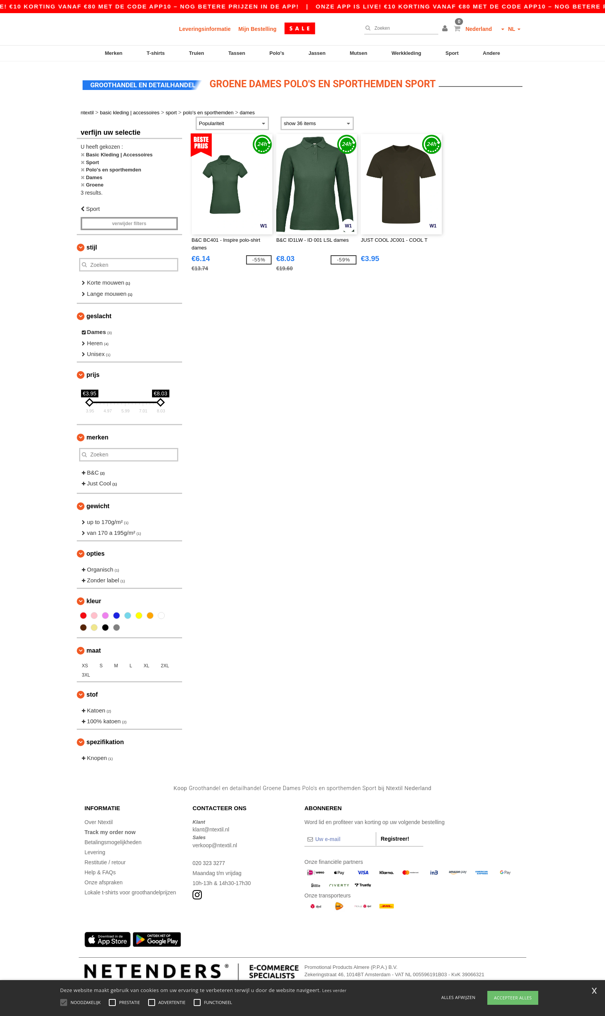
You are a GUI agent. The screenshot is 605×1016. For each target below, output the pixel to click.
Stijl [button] (91, 246)
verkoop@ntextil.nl (215, 843)
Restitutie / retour (105, 860)
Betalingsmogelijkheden (113, 840)
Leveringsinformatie (205, 29)
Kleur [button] (93, 599)
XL (146, 664)
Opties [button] (95, 551)
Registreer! (395, 837)
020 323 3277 (209, 861)
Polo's (276, 53)
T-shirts (156, 53)
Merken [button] (97, 435)
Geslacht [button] (99, 314)
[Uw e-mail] (340, 837)
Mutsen (358, 53)
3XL (86, 673)
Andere (491, 53)
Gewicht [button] (98, 504)
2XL (165, 664)
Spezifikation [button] (105, 740)
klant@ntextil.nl (211, 828)
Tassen (236, 53)
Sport (452, 53)
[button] (446, 29)
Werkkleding (406, 53)
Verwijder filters (129, 222)
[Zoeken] (399, 28)
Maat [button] (93, 648)
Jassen (317, 53)
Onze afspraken (103, 880)
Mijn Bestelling (257, 29)
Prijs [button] (93, 373)
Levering (94, 850)
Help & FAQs (100, 870)
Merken (114, 53)
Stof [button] (92, 692)
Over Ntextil (98, 820)
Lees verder (334, 990)
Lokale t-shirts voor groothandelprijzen (130, 890)
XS (85, 664)
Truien (196, 53)
